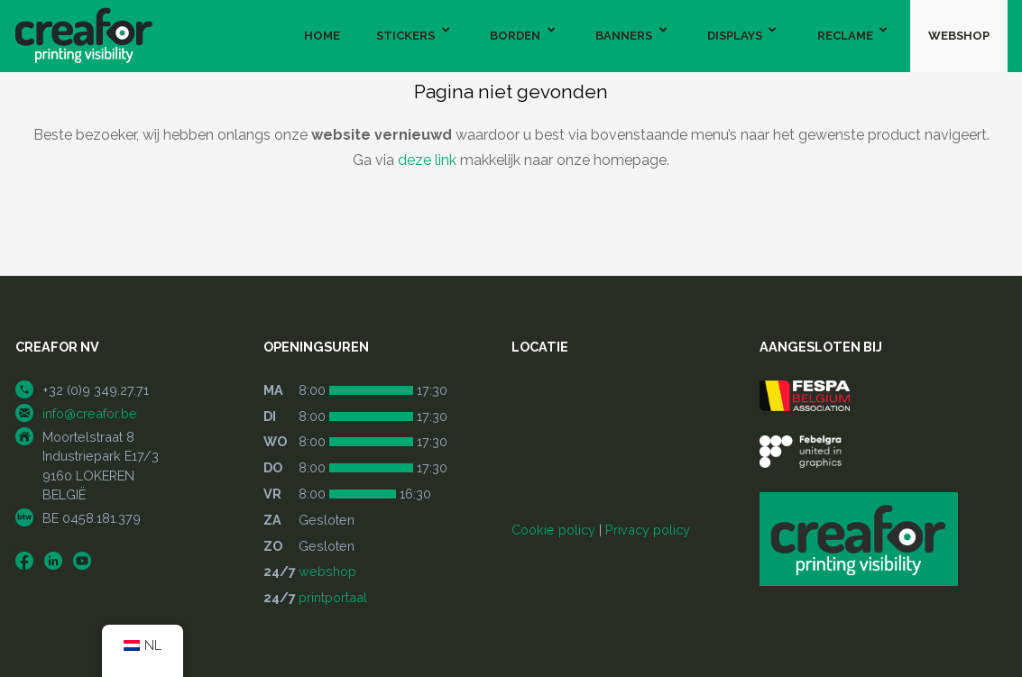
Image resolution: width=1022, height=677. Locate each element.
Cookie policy (553, 529)
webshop (327, 571)
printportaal (333, 597)
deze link (427, 160)
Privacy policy (647, 529)
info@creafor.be (89, 413)
